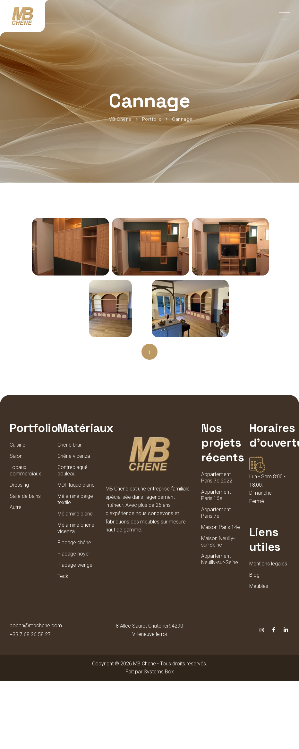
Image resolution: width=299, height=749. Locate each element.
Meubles (258, 586)
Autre (15, 507)
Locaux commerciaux (25, 470)
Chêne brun (69, 445)
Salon (16, 456)
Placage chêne (74, 542)
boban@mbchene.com (36, 625)
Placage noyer (73, 554)
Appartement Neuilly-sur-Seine (219, 559)
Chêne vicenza (73, 456)
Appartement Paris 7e (216, 512)
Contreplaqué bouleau (72, 470)
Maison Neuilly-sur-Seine (218, 541)
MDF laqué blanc (76, 485)
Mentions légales (268, 564)
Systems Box (159, 672)
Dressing (19, 485)
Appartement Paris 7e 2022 (216, 477)
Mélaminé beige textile (75, 499)
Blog (254, 575)
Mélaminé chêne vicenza (75, 528)
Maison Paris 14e (220, 527)
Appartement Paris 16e (216, 495)
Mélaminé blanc (75, 514)
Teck (62, 576)
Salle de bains (25, 496)
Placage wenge (74, 565)
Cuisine (17, 445)
